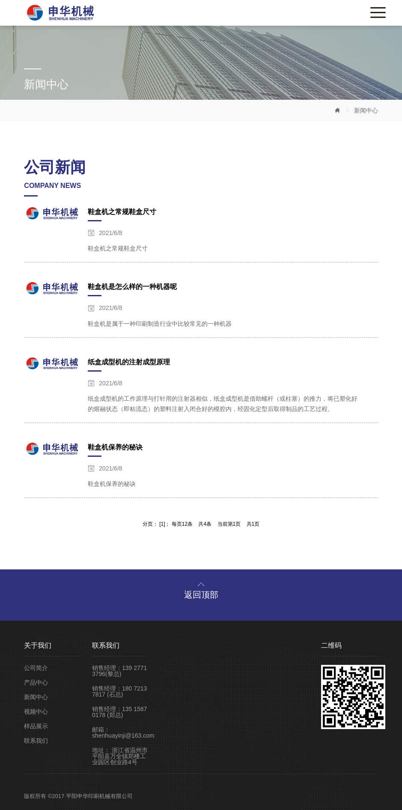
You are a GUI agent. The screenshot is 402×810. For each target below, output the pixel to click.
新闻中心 (366, 110)
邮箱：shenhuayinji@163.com (120, 733)
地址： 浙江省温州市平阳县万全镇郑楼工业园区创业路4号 (120, 756)
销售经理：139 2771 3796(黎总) (119, 671)
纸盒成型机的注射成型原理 (129, 362)
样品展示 (36, 726)
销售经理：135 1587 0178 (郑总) (119, 712)
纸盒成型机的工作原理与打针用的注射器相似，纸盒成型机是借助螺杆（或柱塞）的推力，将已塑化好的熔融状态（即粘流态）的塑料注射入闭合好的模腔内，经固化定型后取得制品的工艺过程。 (222, 403)
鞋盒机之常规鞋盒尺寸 (122, 211)
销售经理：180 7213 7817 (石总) (119, 691)
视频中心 (36, 712)
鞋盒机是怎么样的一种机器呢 (132, 286)
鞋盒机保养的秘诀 (115, 447)
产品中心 (36, 682)
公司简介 (36, 668)
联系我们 (36, 741)
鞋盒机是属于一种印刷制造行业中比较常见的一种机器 (160, 323)
